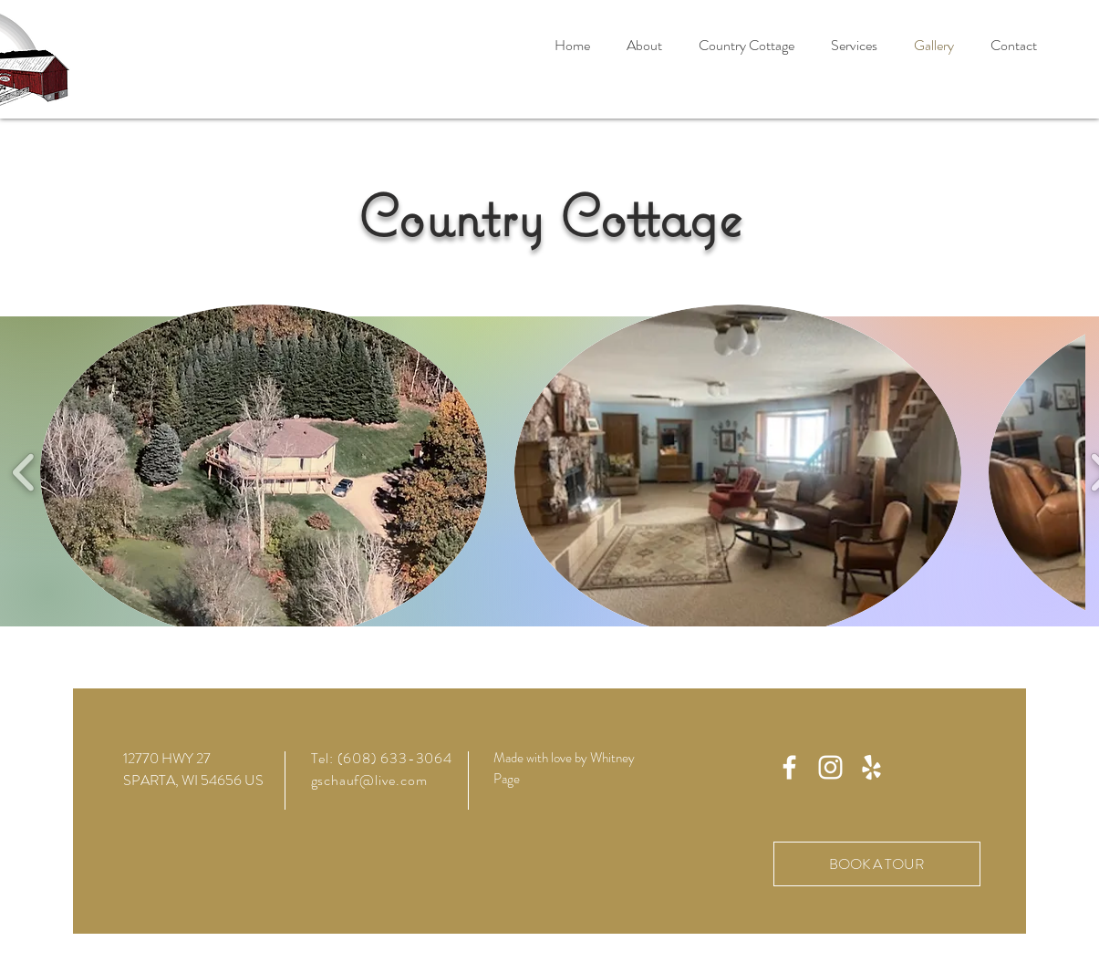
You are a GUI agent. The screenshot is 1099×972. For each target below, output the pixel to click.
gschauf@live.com (369, 780)
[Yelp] (871, 767)
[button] (746, 45)
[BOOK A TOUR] (876, 864)
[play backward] (24, 473)
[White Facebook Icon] (789, 767)
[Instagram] (830, 767)
